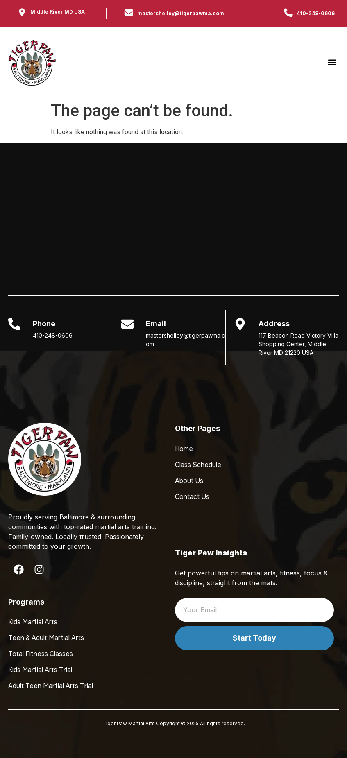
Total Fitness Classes (40, 654)
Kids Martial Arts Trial (40, 670)
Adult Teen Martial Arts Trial (50, 685)
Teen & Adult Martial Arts (46, 638)
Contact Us (192, 496)
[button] (332, 62)
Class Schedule (198, 464)
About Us (189, 480)
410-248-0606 (316, 13)
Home (184, 448)
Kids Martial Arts (32, 622)
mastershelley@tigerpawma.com (180, 13)
